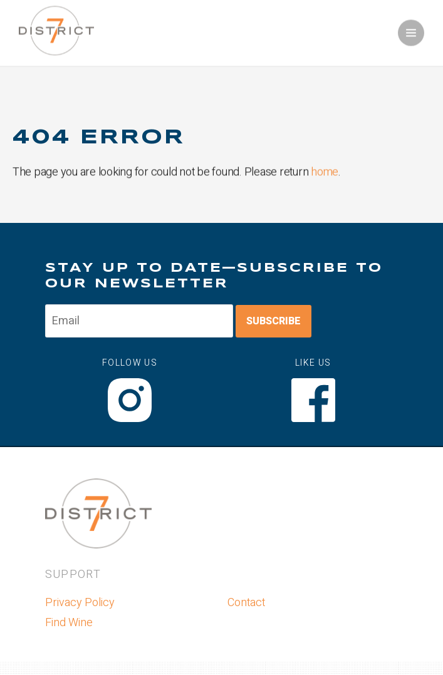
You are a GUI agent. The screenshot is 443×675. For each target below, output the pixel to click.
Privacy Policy (80, 602)
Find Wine (69, 622)
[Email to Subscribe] (139, 321)
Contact (246, 602)
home (324, 172)
